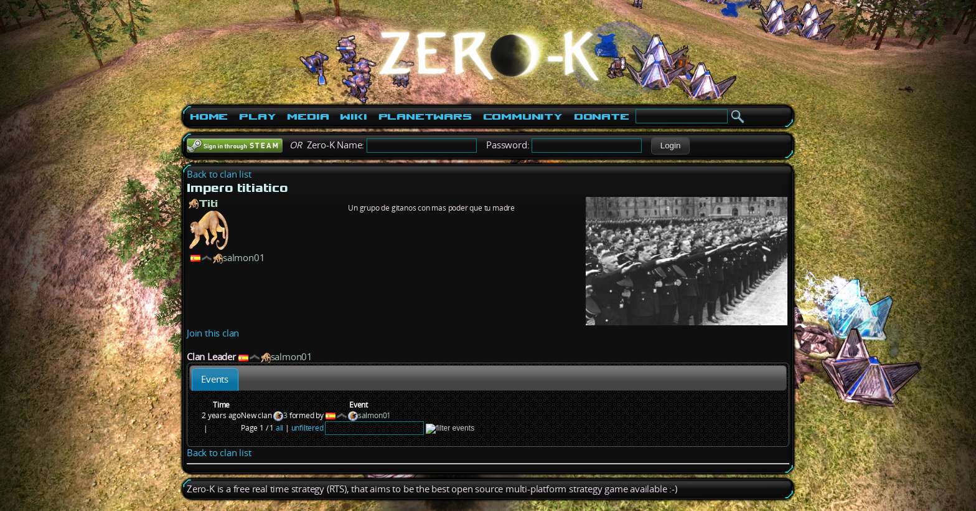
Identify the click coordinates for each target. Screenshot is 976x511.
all (279, 428)
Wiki (353, 116)
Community (523, 116)
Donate (601, 116)
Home (209, 116)
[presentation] (215, 379)
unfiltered (307, 428)
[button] (670, 146)
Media (308, 116)
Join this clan (213, 333)
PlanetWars (425, 116)
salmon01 (244, 258)
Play (257, 116)
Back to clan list (219, 174)
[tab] (215, 379)
